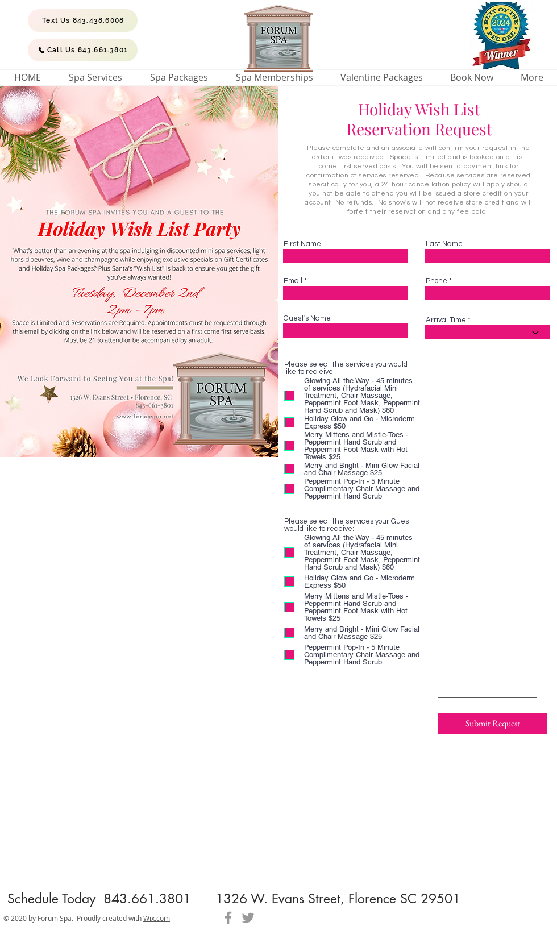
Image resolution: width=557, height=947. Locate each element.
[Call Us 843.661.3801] (83, 50)
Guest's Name (307, 318)
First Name (302, 244)
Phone (436, 281)
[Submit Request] (492, 723)
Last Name (444, 244)
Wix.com (156, 918)
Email (293, 281)
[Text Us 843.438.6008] (83, 20)
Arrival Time (446, 320)
